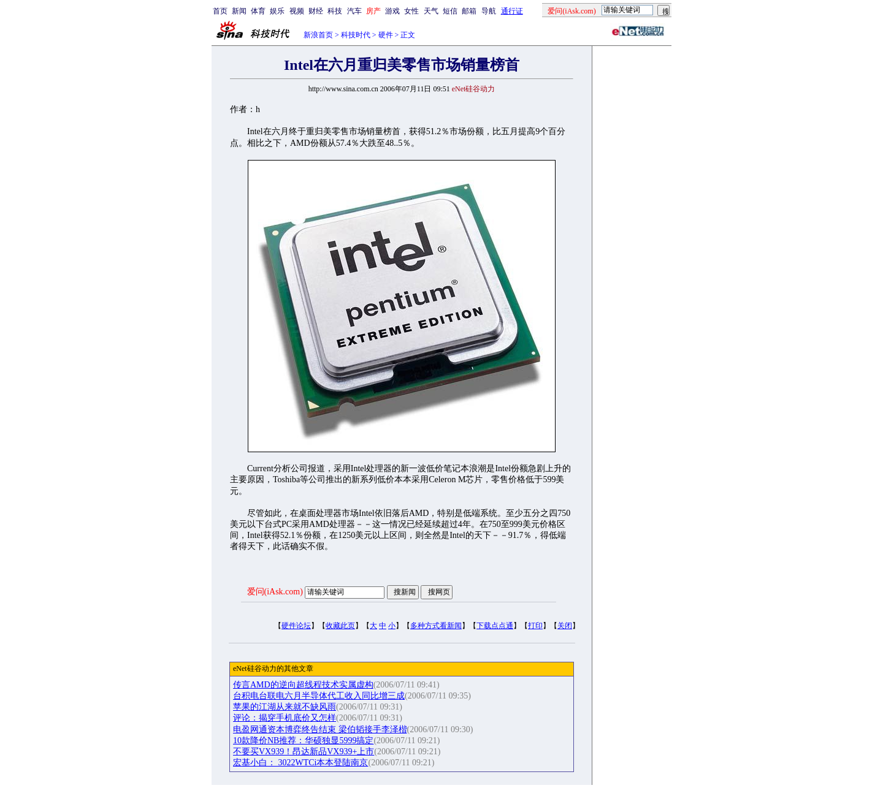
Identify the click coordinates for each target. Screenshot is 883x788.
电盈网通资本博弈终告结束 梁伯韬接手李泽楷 (320, 729)
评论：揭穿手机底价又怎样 (284, 717)
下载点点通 (494, 625)
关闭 (564, 625)
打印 (535, 625)
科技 (334, 11)
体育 (258, 11)
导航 (488, 11)
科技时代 (355, 35)
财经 (315, 11)
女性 (411, 11)
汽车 (354, 11)
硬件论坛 (296, 625)
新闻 (239, 11)
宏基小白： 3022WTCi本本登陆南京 (301, 762)
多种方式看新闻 (436, 625)
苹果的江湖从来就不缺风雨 (284, 706)
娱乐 (277, 11)
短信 (450, 11)
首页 (220, 11)
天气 (431, 11)
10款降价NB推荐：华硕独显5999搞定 (303, 740)
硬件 (385, 35)
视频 (296, 11)
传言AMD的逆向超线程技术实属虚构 (303, 684)
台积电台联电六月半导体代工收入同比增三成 (319, 695)
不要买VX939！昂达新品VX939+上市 (303, 751)
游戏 (392, 11)
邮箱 (469, 11)
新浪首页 (318, 35)
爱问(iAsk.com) (275, 591)
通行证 (512, 11)
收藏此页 (340, 625)
